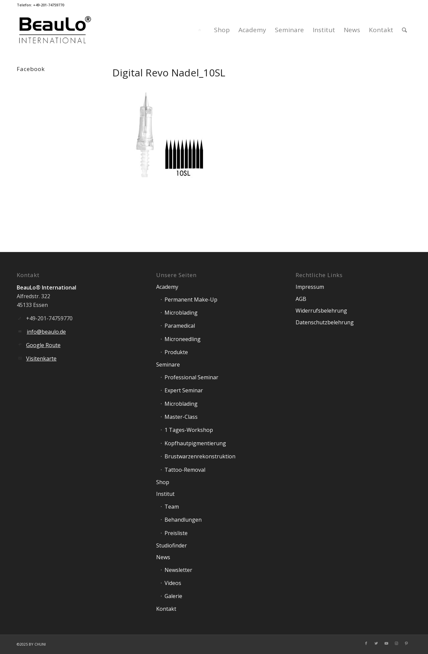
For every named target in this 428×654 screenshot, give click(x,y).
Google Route (43, 345)
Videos (173, 583)
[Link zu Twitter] (376, 643)
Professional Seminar (191, 377)
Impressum (310, 286)
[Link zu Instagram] (396, 643)
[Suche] (404, 30)
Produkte (176, 352)
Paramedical (180, 325)
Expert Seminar (184, 390)
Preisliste (176, 533)
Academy (167, 286)
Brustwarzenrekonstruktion (200, 456)
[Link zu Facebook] (366, 643)
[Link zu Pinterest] (406, 643)
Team (172, 506)
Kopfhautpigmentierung (195, 443)
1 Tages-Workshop (189, 430)
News (163, 557)
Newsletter (178, 570)
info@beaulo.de (46, 331)
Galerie (173, 596)
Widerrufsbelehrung (321, 310)
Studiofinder (171, 545)
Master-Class (181, 416)
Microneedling (183, 339)
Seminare (168, 364)
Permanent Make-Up (191, 299)
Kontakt (166, 608)
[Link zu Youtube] (386, 643)
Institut (165, 494)
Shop (162, 482)
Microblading (181, 312)
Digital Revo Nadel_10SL (168, 72)
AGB (301, 299)
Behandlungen (183, 519)
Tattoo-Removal (185, 469)
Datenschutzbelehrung (325, 322)
